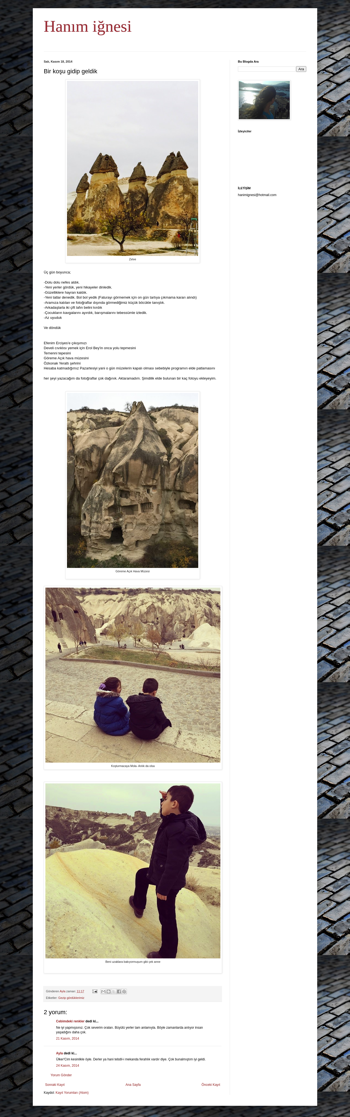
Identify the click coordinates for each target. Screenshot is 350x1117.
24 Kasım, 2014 (67, 1066)
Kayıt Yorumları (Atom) (72, 1093)
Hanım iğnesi (88, 26)
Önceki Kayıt (211, 1085)
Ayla (59, 1053)
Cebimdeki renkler (70, 1021)
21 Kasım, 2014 (67, 1038)
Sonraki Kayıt (55, 1085)
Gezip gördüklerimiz (71, 997)
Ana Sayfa (133, 1085)
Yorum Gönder (61, 1075)
